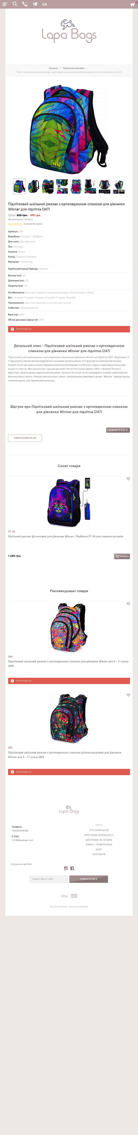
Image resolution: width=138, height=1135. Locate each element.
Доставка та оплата (99, 840)
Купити (122, 556)
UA (44, 4)
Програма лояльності (99, 835)
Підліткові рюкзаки (74, 68)
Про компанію (99, 830)
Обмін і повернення (99, 845)
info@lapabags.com (22, 840)
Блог (99, 849)
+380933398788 (20, 831)
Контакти (99, 854)
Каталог (54, 68)
